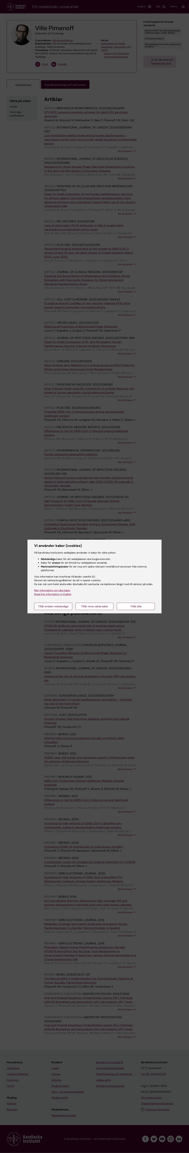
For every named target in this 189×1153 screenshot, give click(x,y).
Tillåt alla (135, 606)
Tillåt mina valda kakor (94, 606)
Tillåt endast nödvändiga (53, 606)
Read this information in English (52, 594)
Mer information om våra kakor (52, 590)
